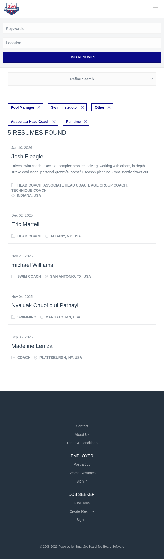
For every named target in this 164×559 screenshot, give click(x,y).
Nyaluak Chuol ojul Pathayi (44, 305)
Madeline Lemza (31, 346)
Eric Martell (25, 224)
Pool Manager (22, 107)
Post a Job (82, 464)
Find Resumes (82, 57)
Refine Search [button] (82, 79)
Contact (82, 426)
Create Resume (82, 511)
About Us (82, 434)
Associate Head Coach (30, 122)
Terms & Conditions (81, 443)
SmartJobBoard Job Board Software (99, 546)
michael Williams (32, 265)
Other (99, 107)
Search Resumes (81, 473)
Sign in (82, 481)
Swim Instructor (64, 107)
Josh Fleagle (27, 156)
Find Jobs (82, 503)
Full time (73, 122)
